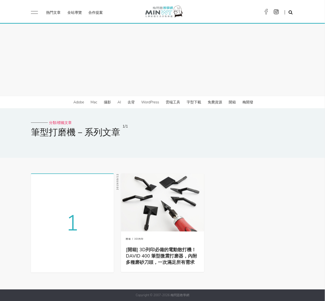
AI (119, 102)
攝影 (107, 102)
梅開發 (247, 102)
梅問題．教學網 (164, 13)
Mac (94, 102)
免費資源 (215, 102)
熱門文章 (53, 12)
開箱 (232, 102)
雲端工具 (173, 102)
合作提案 (95, 12)
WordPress (150, 102)
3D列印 (139, 238)
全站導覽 (74, 12)
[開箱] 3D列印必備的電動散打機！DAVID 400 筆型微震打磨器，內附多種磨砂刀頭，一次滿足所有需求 (161, 256)
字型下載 (194, 102)
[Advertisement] (162, 60)
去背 (131, 102)
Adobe (78, 102)
